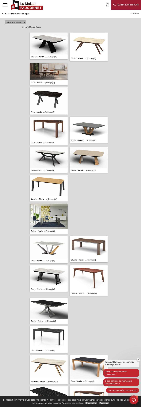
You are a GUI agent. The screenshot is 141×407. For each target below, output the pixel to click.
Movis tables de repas (20, 14)
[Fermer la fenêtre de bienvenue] (138, 359)
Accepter (104, 403)
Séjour (6, 14)
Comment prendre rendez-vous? (122, 390)
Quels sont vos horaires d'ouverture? (116, 372)
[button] (133, 399)
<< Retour (135, 13)
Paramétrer (91, 403)
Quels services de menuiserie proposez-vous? (118, 382)
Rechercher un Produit (126, 4)
